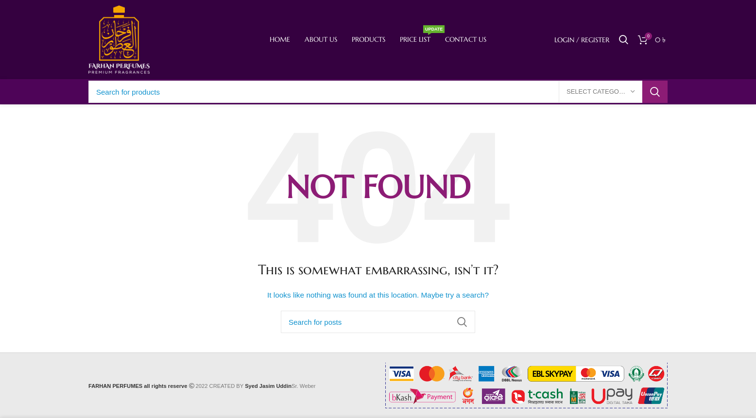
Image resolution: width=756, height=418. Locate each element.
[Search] (623, 40)
